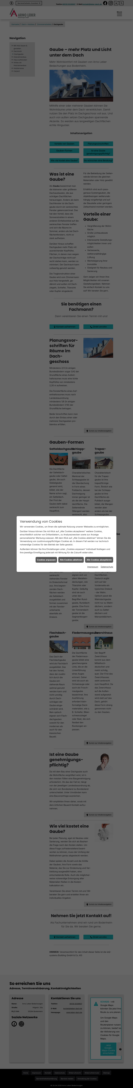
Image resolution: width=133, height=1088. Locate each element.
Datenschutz (107, 518)
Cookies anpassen (46, 511)
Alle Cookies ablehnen (71, 511)
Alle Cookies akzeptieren (99, 511)
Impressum (92, 518)
